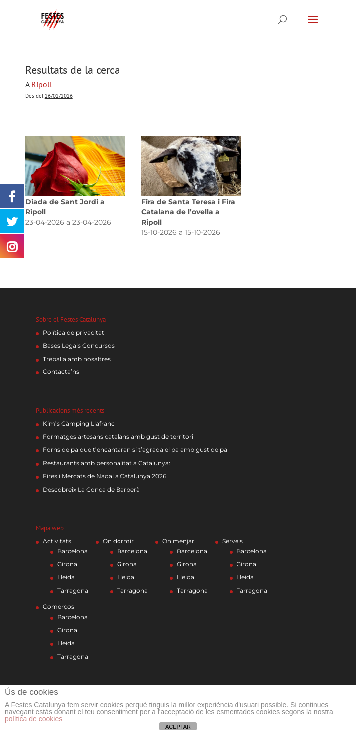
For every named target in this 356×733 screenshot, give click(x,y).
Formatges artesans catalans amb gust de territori (118, 436)
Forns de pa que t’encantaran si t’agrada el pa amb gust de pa (135, 449)
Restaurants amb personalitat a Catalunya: (106, 463)
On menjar (178, 541)
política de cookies (33, 719)
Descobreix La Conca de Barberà (91, 489)
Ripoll (41, 84)
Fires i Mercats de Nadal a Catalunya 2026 (104, 476)
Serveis (232, 541)
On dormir (118, 541)
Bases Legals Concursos (79, 345)
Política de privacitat (73, 332)
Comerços (58, 606)
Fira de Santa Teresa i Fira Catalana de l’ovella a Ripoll (188, 212)
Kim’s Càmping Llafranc (79, 423)
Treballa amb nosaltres (77, 359)
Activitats (57, 541)
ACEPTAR (178, 727)
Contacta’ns (61, 371)
